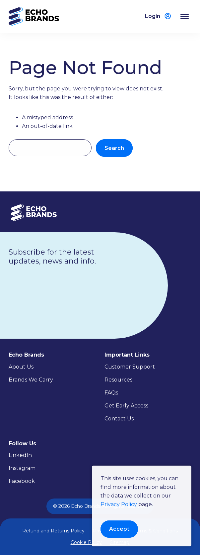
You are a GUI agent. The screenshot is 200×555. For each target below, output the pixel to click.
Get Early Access (126, 405)
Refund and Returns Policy (53, 531)
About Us (21, 367)
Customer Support (129, 367)
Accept (119, 528)
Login (152, 16)
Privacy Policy (118, 504)
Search (114, 148)
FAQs (111, 392)
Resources (118, 380)
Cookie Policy (86, 542)
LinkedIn (20, 455)
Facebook (22, 481)
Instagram (22, 468)
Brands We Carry (31, 380)
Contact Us (119, 418)
